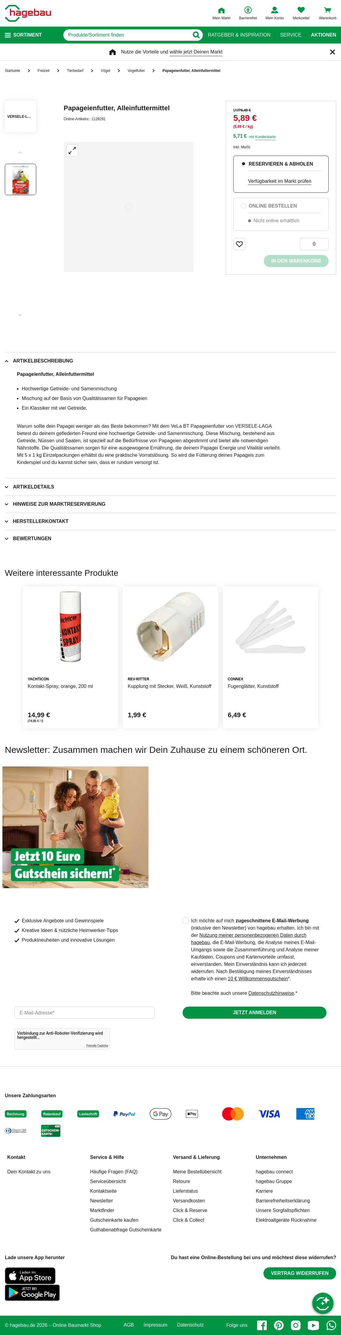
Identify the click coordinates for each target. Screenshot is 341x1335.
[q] (126, 35)
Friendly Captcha (97, 1045)
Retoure (181, 1181)
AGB (129, 1325)
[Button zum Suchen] (196, 35)
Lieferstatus (185, 1191)
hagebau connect (274, 1171)
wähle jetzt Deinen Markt (196, 51)
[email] (84, 1012)
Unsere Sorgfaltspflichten (283, 1210)
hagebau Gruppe (274, 1181)
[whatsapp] (331, 1325)
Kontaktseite (103, 1191)
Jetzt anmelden (254, 1012)
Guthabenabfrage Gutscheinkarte (126, 1229)
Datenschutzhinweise (271, 993)
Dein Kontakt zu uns (28, 1171)
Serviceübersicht (108, 1181)
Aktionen (323, 35)
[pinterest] (279, 1325)
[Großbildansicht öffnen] (128, 207)
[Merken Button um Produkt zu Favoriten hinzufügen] (239, 244)
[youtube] (313, 1325)
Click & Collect (188, 1220)
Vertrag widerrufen (300, 1273)
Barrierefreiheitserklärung (283, 1200)
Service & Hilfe (107, 1157)
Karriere (264, 1191)
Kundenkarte (265, 137)
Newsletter (101, 1200)
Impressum (155, 1325)
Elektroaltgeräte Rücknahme (286, 1220)
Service (290, 35)
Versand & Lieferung (196, 1157)
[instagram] (296, 1325)
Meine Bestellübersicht (197, 1171)
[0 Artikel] (314, 244)
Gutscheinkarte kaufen (114, 1220)
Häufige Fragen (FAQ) (114, 1171)
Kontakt (16, 1157)
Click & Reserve (190, 1210)
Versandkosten (189, 1200)
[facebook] (262, 1325)
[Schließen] (332, 52)
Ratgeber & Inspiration (239, 35)
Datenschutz (190, 1325)
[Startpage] (28, 13)
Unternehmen (271, 1157)
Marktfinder (102, 1210)
